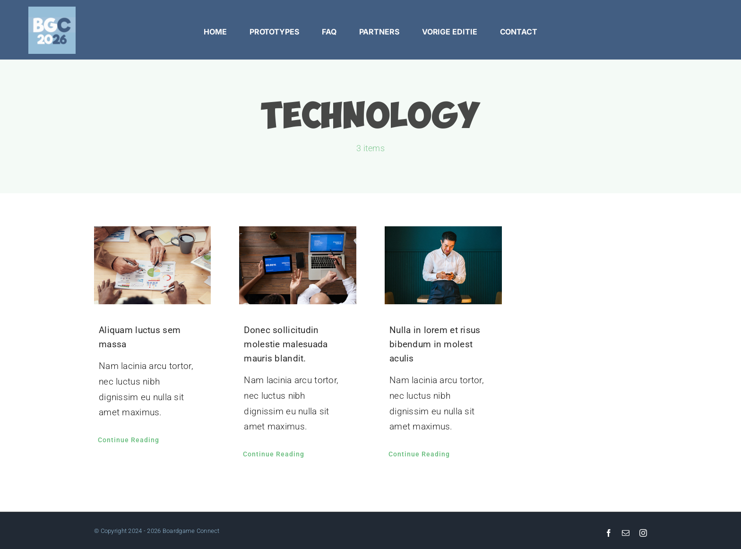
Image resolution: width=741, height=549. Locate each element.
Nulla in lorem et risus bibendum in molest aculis (435, 344)
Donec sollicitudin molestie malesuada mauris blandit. (285, 344)
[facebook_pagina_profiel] (52, 11)
